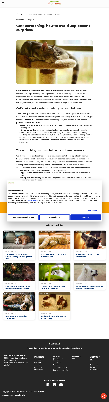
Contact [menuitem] (93, 367)
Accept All (86, 217)
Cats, (41, 232)
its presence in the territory (43, 132)
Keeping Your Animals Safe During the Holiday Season (17, 287)
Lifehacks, (7, 232)
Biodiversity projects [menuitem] (60, 370)
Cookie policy (32, 200)
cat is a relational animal (48, 130)
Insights (31, 19)
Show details (92, 211)
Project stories (44, 264)
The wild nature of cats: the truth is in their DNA (53, 287)
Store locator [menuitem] (95, 370)
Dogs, (6, 264)
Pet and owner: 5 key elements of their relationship (89, 287)
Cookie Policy (20, 395)
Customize (54, 217)
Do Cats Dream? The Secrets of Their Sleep (53, 255)
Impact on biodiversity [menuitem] (38, 368)
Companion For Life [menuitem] (60, 368)
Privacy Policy (7, 395)
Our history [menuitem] (57, 363)
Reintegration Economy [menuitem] (58, 359)
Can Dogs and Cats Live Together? (16, 317)
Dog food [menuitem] (37, 363)
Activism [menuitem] (56, 365)
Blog (22, 14)
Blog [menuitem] (73, 358)
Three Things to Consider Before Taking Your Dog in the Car (18, 256)
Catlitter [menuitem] (37, 365)
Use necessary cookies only (23, 217)
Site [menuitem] (91, 360)
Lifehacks (20, 19)
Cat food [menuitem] (37, 360)
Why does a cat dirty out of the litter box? (88, 255)
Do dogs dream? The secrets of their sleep (53, 317)
